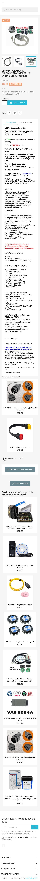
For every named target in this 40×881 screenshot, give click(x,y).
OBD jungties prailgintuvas (20, 447)
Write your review (20, 484)
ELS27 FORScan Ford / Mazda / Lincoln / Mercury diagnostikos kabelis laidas (20, 680)
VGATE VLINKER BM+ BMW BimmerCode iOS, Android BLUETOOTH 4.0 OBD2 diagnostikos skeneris (20, 799)
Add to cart (17, 102)
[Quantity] (4, 102)
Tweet (14, 113)
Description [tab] (11, 123)
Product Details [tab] (25, 123)
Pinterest (20, 113)
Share (9, 113)
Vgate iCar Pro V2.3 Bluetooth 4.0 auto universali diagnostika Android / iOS (20, 527)
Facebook (3, 845)
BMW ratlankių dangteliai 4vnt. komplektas (20, 642)
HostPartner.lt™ (31, 878)
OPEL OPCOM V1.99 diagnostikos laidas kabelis (20, 566)
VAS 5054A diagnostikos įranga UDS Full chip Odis (20, 719)
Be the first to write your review (20, 469)
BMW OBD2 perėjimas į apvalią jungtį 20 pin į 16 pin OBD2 (20, 409)
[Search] (20, 9)
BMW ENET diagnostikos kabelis (20, 605)
